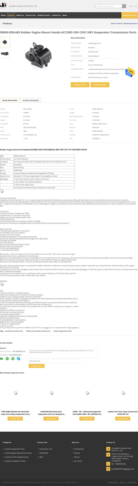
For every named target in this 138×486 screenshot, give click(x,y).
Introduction (78, 449)
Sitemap (123, 482)
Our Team (77, 461)
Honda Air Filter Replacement (16, 457)
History (76, 453)
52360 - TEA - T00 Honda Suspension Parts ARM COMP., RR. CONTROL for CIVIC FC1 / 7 (87, 414)
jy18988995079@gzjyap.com (119, 469)
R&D (40, 457)
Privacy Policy (113, 482)
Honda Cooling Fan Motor (14, 461)
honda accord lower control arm (38, 331)
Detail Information (9, 100)
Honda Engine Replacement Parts (17, 453)
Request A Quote (129, 15)
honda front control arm (14, 331)
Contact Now (100, 84)
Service (76, 457)
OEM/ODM (42, 453)
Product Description (31, 100)
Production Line (44, 449)
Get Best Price (80, 84)
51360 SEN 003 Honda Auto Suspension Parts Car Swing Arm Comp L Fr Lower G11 (51, 414)
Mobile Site (131, 482)
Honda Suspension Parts (62, 331)
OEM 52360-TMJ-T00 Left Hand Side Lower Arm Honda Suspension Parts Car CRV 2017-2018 (15, 414)
